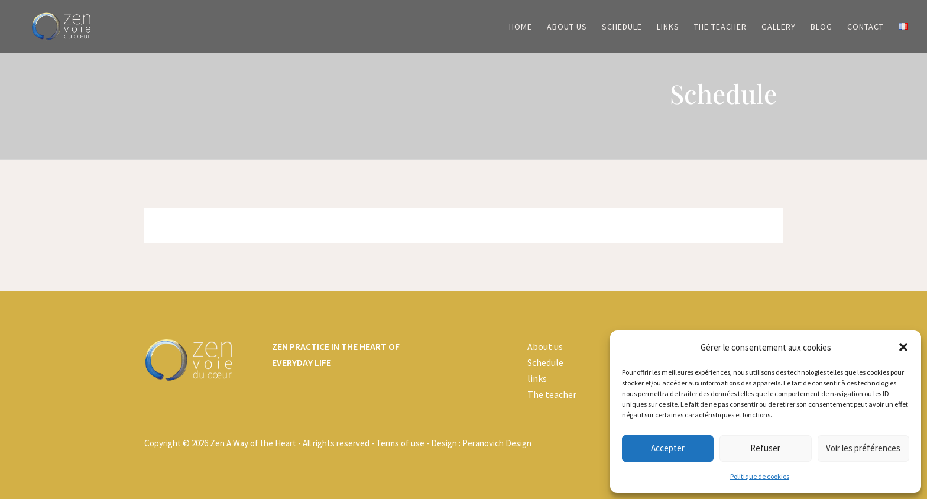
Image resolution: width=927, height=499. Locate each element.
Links (668, 27)
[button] (903, 347)
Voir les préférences (863, 447)
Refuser (765, 447)
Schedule (622, 27)
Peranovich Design (496, 443)
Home (520, 27)
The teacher (551, 394)
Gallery (778, 27)
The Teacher (720, 27)
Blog (821, 27)
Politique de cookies (759, 476)
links (537, 378)
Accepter (668, 447)
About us (567, 27)
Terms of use (400, 443)
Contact (865, 27)
